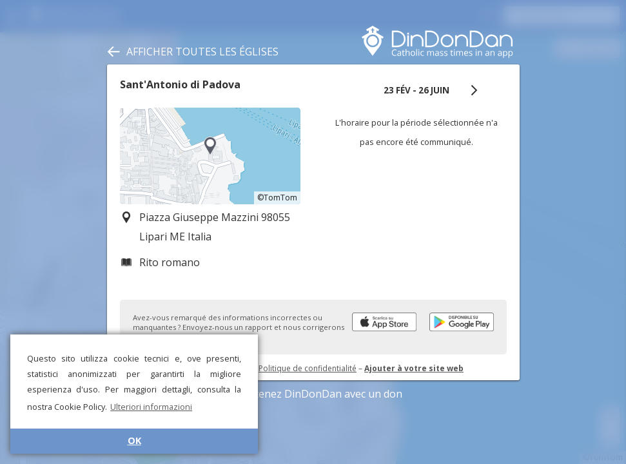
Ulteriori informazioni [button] (151, 406)
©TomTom (277, 197)
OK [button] (134, 440)
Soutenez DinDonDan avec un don (313, 394)
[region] (210, 156)
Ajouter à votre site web (414, 368)
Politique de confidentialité (308, 368)
